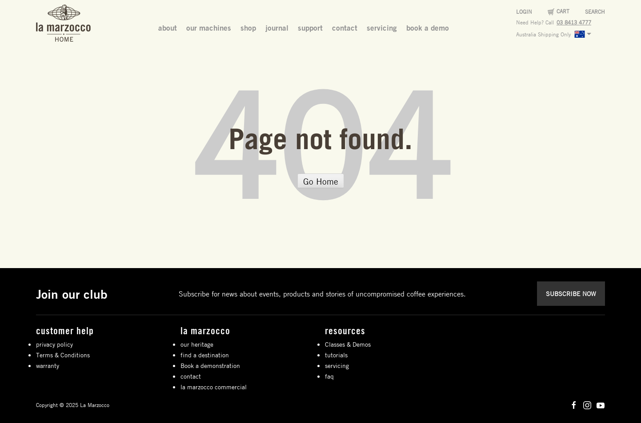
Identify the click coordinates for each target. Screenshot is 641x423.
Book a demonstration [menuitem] (210, 365)
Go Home (320, 181)
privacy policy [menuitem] (54, 344)
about (167, 27)
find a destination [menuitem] (204, 355)
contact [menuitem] (190, 376)
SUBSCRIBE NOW (571, 293)
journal (276, 27)
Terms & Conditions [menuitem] (63, 355)
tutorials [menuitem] (336, 355)
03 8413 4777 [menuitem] (574, 22)
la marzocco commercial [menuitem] (213, 387)
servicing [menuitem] (337, 365)
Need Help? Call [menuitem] (535, 22)
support (310, 27)
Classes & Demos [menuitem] (348, 344)
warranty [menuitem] (47, 365)
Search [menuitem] (595, 11)
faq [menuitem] (329, 376)
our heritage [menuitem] (196, 344)
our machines (208, 27)
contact (344, 27)
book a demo (427, 27)
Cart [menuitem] (563, 11)
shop (248, 27)
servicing (382, 27)
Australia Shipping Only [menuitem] (556, 34)
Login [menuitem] (524, 11)
